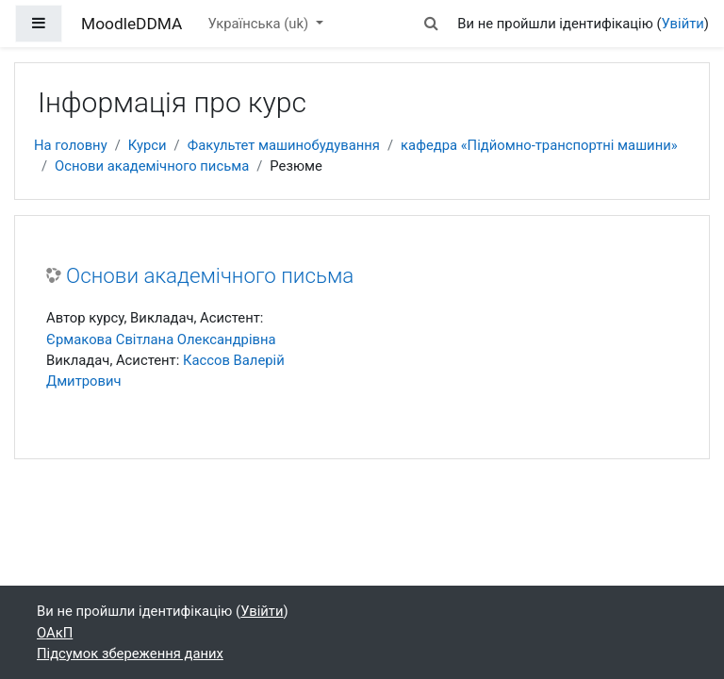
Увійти (683, 23)
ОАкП (55, 632)
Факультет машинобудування (284, 145)
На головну (70, 145)
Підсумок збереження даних (130, 653)
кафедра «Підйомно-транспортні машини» (539, 145)
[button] (431, 24)
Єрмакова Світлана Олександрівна (161, 339)
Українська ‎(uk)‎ (260, 23)
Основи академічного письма (152, 165)
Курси (147, 145)
